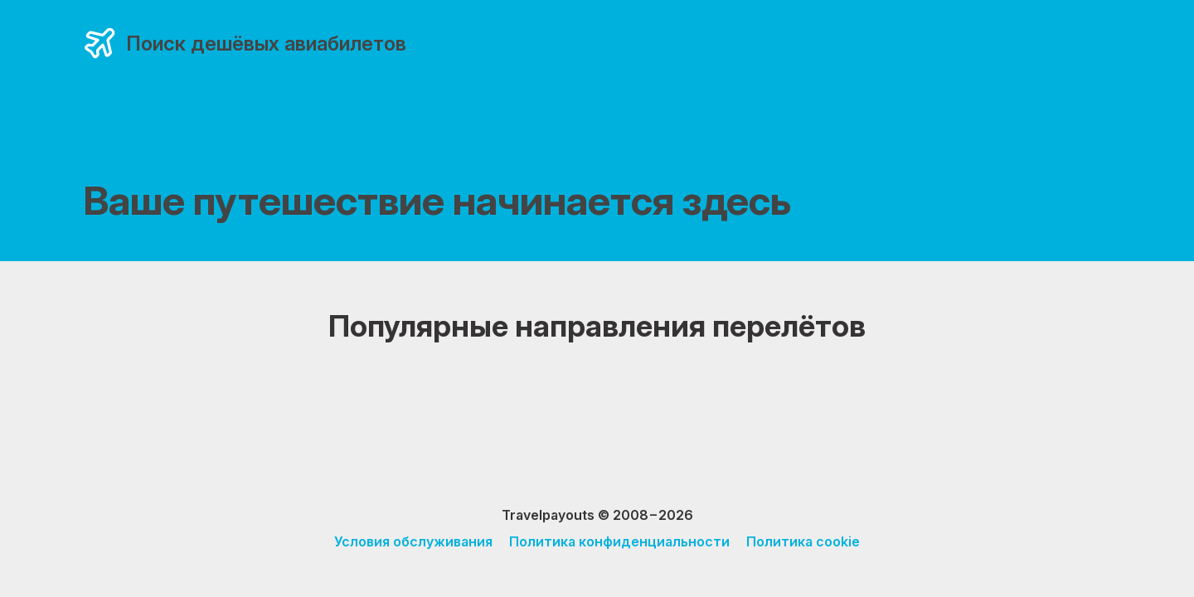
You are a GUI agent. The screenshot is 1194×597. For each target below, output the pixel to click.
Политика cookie (803, 541)
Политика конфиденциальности (619, 541)
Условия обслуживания (413, 541)
